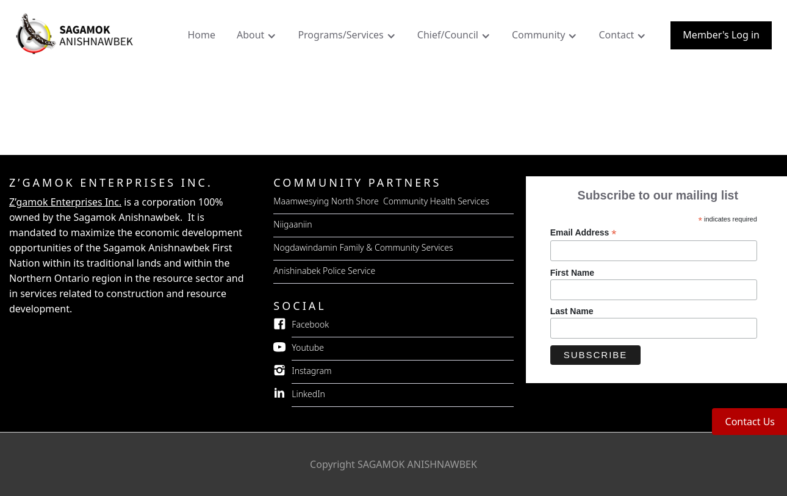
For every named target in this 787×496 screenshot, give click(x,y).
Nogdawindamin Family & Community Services (363, 247)
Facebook (310, 324)
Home (201, 34)
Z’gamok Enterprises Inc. (65, 202)
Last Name (572, 311)
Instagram (311, 370)
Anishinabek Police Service (324, 270)
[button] (258, 37)
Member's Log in (721, 34)
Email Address (583, 233)
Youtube (308, 347)
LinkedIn (308, 394)
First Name (572, 273)
